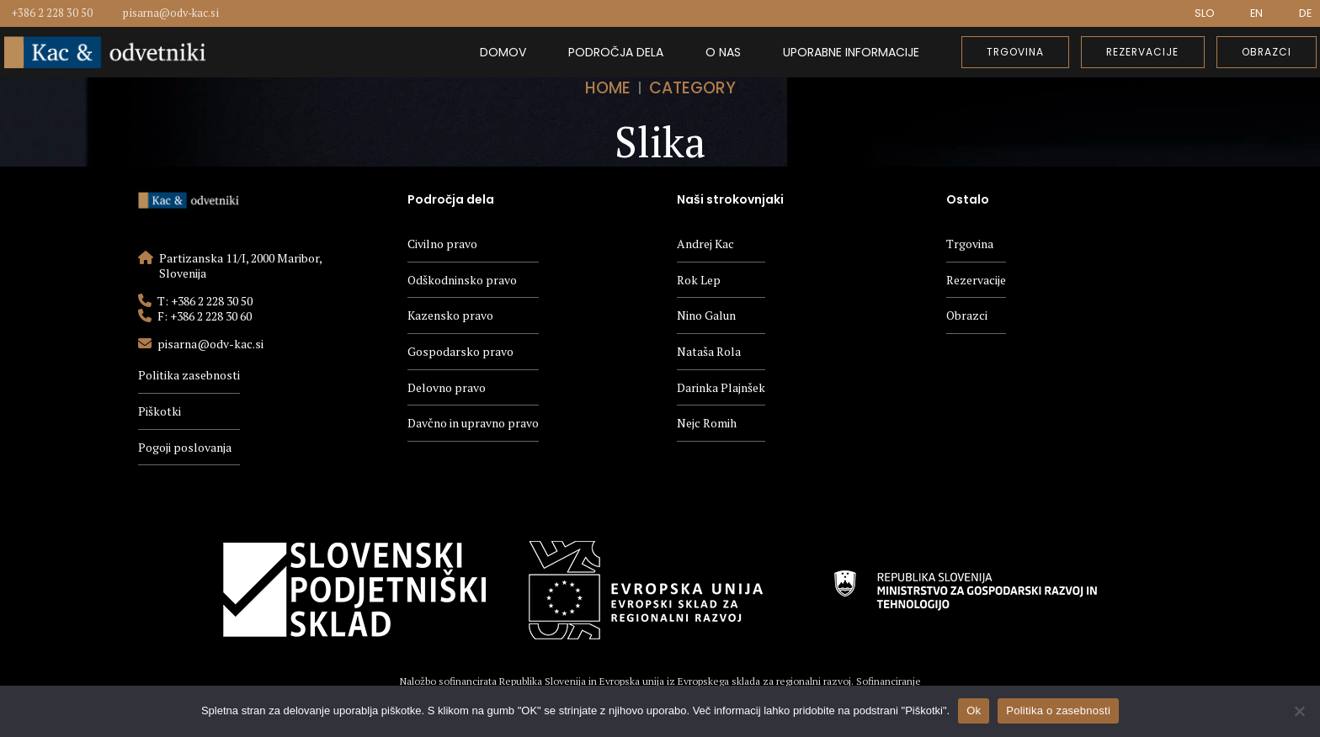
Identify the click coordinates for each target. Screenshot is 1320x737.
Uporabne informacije (851, 52)
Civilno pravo (442, 244)
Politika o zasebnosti (1058, 710)
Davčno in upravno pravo (473, 423)
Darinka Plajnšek (721, 387)
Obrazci (966, 315)
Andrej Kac (705, 244)
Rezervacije (976, 280)
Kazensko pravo (450, 315)
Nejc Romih (707, 423)
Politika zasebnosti (189, 375)
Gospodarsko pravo (460, 351)
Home (608, 88)
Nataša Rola (709, 351)
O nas (723, 52)
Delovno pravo (446, 387)
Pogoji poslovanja (185, 447)
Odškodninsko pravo (462, 280)
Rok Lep (699, 280)
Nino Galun (706, 315)
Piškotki (159, 411)
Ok (973, 710)
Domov (503, 52)
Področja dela (615, 52)
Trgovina (969, 244)
